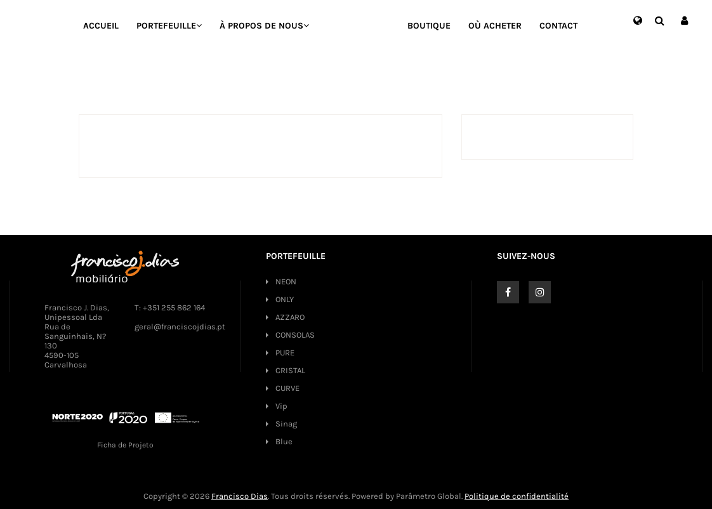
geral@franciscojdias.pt (180, 326)
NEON (285, 281)
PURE (284, 352)
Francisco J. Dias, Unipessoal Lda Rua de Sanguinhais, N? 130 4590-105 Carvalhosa (76, 336)
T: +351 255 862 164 (170, 307)
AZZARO (290, 317)
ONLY (284, 299)
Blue (284, 441)
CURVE (287, 388)
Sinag (286, 423)
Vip (281, 406)
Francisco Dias (239, 496)
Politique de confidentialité (517, 496)
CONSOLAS (295, 335)
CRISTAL (290, 370)
